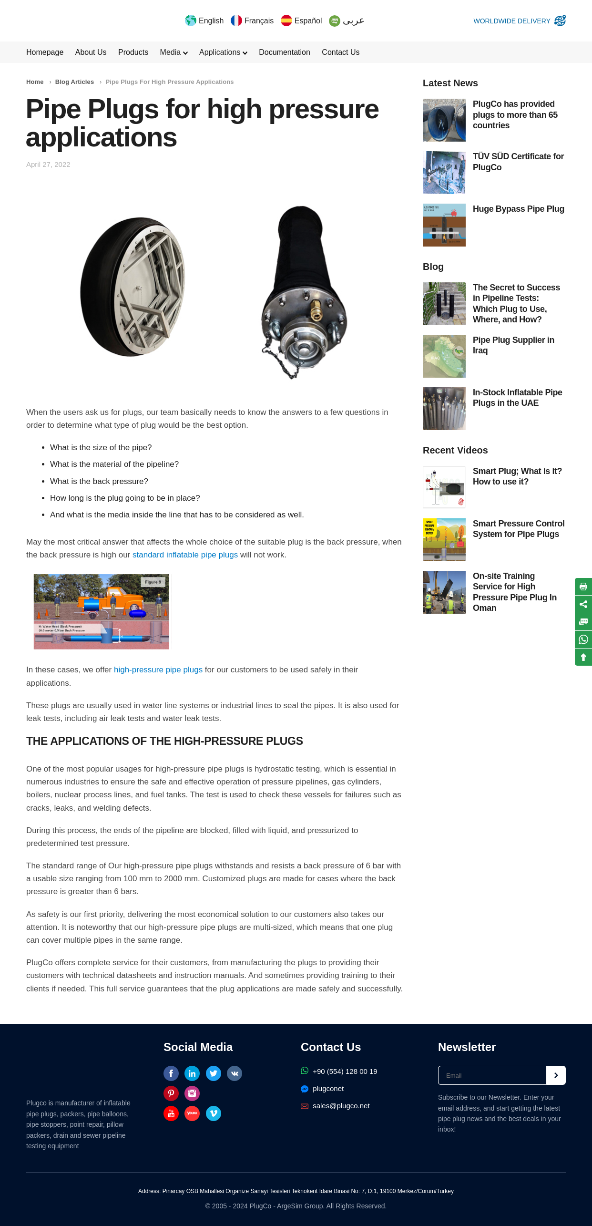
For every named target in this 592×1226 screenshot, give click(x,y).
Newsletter (467, 1047)
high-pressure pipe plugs (158, 669)
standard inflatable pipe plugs (185, 554)
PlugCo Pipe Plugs (52, 20)
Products (133, 52)
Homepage (44, 52)
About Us (91, 52)
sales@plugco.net (335, 1106)
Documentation (284, 52)
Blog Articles (74, 81)
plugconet (322, 1088)
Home (35, 81)
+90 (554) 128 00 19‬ (339, 1071)
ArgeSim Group (300, 1206)
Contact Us (340, 52)
